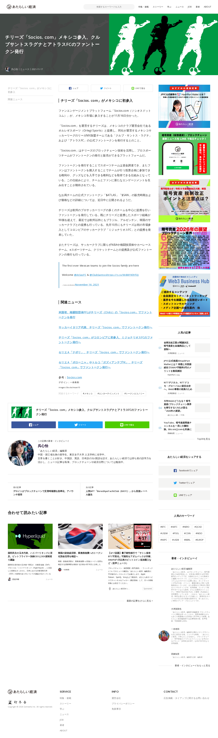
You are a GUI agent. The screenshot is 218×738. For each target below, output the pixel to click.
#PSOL (176, 533)
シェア (75, 88)
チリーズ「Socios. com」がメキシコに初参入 (30, 90)
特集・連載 (143, 6)
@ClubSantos (98, 274)
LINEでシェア (185, 495)
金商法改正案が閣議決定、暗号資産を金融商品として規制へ (177, 346)
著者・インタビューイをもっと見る (192, 665)
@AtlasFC (80, 274)
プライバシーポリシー (123, 703)
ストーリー (158, 6)
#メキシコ (87, 393)
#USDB (175, 539)
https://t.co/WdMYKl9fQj (123, 274)
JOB (190, 6)
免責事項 (116, 708)
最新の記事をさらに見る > (140, 600)
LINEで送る (140, 88)
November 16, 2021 (87, 284)
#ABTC (174, 526)
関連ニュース (15, 99)
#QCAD (198, 526)
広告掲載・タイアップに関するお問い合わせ (186, 698)
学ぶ (169, 6)
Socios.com (74, 377)
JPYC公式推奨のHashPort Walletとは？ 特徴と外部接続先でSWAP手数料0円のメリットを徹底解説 (177, 365)
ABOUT (207, 6)
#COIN (187, 533)
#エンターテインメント (108, 393)
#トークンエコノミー (134, 393)
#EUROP (200, 539)
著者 (198, 6)
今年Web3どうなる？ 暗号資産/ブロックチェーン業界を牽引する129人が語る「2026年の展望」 (177, 406)
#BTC (163, 526)
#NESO (199, 533)
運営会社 (116, 698)
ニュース (180, 6)
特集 (178, 375)
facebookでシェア (188, 470)
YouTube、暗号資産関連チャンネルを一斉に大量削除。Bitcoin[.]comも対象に (178, 426)
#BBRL (187, 539)
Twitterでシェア (187, 482)
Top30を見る (203, 438)
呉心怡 (43, 446)
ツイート (108, 88)
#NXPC (163, 539)
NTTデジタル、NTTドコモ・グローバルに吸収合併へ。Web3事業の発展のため (178, 386)
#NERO (186, 526)
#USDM (164, 533)
